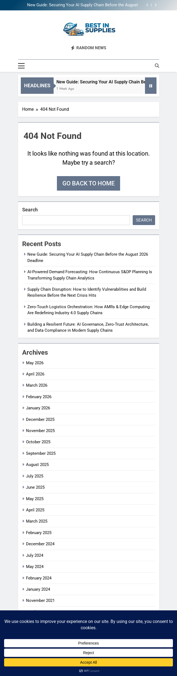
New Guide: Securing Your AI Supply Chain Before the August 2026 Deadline (82, 5)
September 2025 (41, 453)
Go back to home (88, 183)
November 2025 (40, 430)
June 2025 (35, 487)
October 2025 (38, 441)
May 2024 (34, 566)
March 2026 (36, 385)
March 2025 (36, 521)
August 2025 (37, 464)
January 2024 (38, 589)
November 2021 (40, 600)
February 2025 (38, 532)
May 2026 (34, 362)
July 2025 (34, 476)
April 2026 (35, 374)
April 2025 (35, 510)
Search (30, 209)
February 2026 (38, 396)
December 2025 (40, 419)
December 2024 (40, 543)
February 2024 (38, 578)
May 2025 (34, 498)
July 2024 (34, 555)
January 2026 (38, 408)
